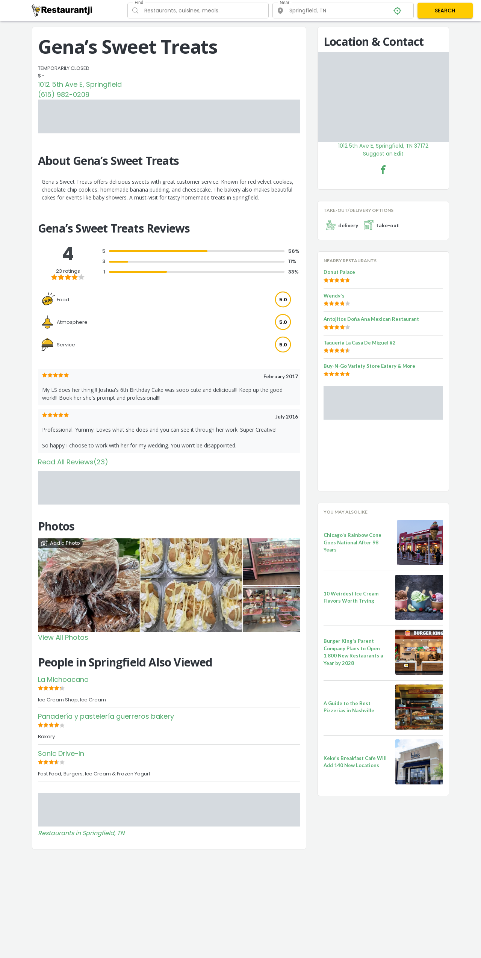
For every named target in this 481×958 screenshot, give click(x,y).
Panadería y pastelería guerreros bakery (106, 716)
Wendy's (334, 296)
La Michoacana (63, 679)
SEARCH (445, 10)
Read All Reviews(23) (73, 462)
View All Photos (63, 637)
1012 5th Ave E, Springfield (80, 84)
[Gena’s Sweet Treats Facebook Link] (383, 169)
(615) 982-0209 (63, 94)
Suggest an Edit (383, 153)
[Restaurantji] (62, 10)
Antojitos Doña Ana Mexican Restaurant (371, 319)
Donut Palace (339, 272)
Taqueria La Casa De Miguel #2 (360, 343)
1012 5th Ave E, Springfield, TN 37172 (383, 146)
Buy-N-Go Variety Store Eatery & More (369, 366)
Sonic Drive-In (61, 753)
